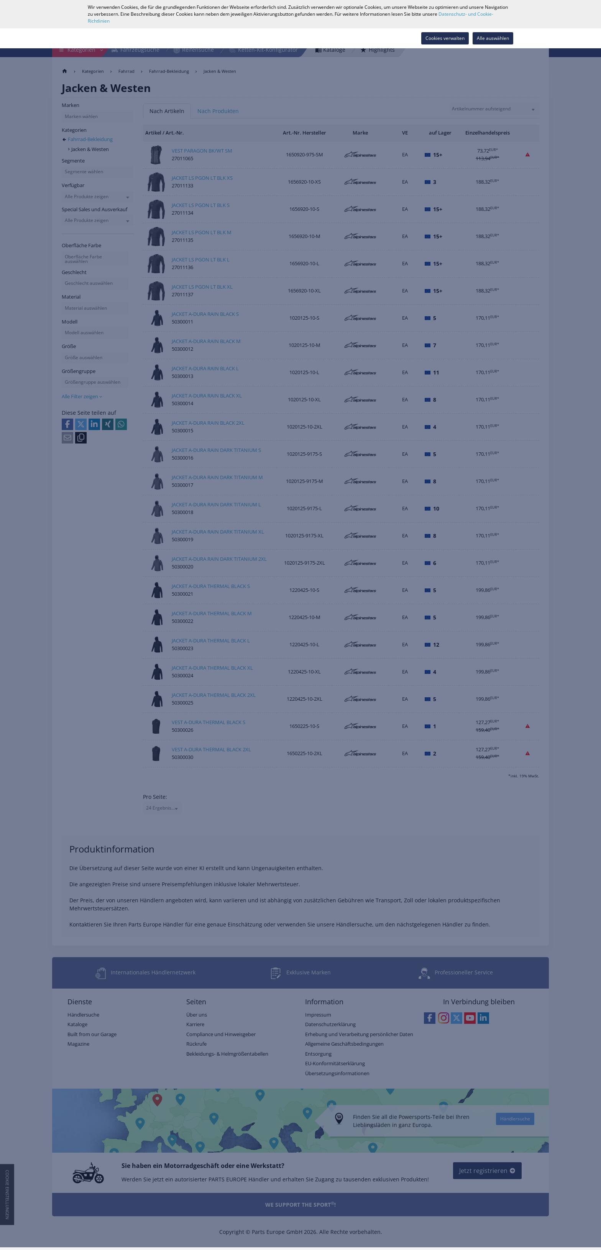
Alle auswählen (493, 38)
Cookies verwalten (445, 38)
